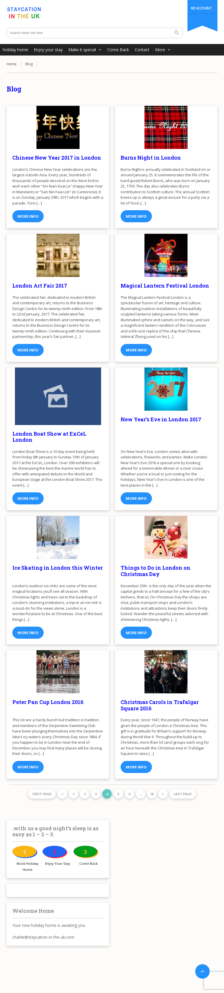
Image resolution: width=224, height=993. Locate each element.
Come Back (118, 49)
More (163, 49)
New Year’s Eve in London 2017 (161, 419)
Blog (29, 64)
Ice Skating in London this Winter (57, 567)
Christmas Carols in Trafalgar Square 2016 (160, 705)
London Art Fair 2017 (39, 285)
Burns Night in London (151, 157)
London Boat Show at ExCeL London (49, 436)
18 (152, 794)
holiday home (15, 49)
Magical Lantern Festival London (165, 285)
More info (28, 216)
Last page (183, 794)
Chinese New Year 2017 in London (56, 157)
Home (12, 64)
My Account (201, 8)
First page (41, 794)
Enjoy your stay (48, 49)
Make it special (85, 49)
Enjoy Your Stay (57, 863)
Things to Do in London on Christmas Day (155, 570)
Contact (142, 49)
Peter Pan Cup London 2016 (48, 702)
